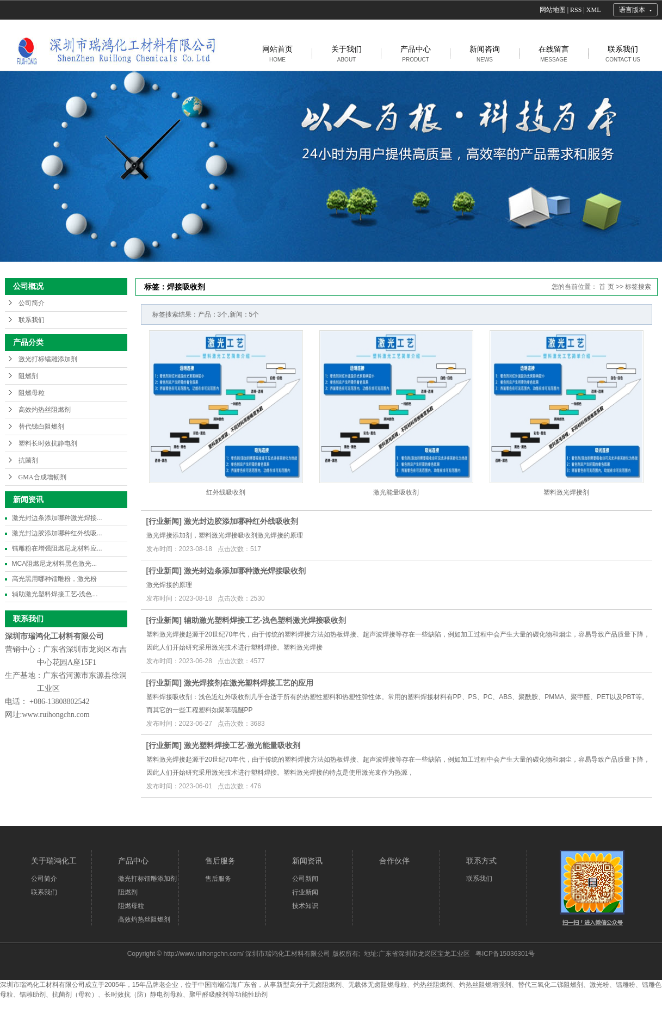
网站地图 (553, 10)
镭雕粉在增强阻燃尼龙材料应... (57, 548)
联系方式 (481, 860)
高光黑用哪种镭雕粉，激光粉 (54, 579)
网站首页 (277, 54)
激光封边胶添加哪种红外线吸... (57, 533)
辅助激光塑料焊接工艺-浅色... (55, 594)
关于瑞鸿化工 (54, 860)
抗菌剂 (28, 460)
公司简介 (31, 303)
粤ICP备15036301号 (505, 954)
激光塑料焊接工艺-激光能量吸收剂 (242, 745)
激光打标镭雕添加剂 (47, 359)
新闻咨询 (484, 54)
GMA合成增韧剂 (42, 477)
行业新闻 (164, 521)
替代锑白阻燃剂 (41, 426)
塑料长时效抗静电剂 (47, 443)
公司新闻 (305, 878)
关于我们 (346, 54)
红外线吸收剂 (225, 492)
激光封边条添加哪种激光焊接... (57, 518)
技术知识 (305, 906)
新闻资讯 (307, 860)
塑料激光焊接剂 (566, 492)
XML (593, 10)
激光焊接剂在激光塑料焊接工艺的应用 (248, 682)
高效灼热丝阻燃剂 (44, 409)
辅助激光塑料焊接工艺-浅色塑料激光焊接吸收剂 (265, 620)
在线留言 (554, 54)
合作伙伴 (394, 860)
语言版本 (632, 10)
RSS (575, 10)
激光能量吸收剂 (396, 492)
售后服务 (220, 860)
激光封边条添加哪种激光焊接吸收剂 (245, 570)
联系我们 (622, 54)
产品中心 (415, 54)
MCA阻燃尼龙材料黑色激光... (54, 563)
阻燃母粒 (31, 393)
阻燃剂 (28, 376)
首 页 (606, 287)
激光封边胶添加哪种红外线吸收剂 (241, 521)
